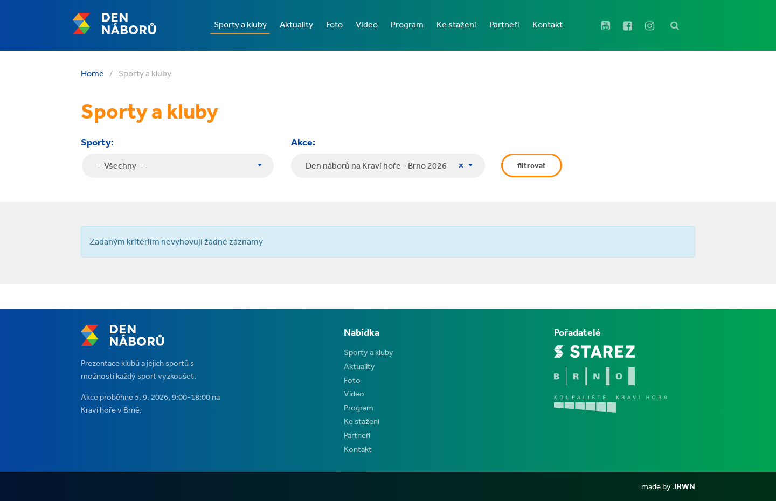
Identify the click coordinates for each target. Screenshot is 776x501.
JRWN (684, 486)
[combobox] (388, 166)
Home (92, 73)
